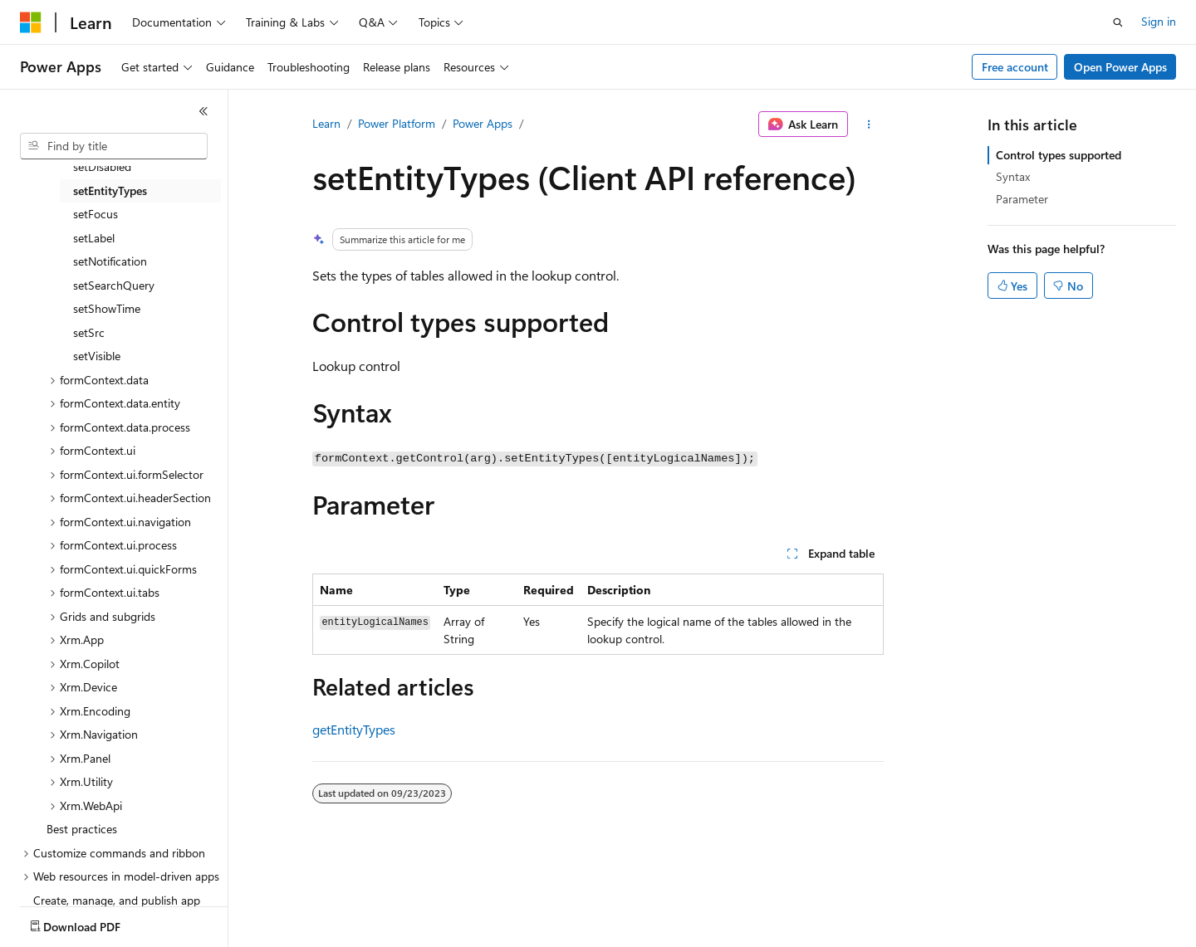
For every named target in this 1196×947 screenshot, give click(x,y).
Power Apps (482, 123)
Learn (326, 123)
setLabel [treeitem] (94, 238)
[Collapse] (203, 111)
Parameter (1022, 199)
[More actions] (869, 124)
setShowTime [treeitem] (106, 308)
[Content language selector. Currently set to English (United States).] (96, 923)
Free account (1015, 67)
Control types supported (1058, 155)
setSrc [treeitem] (89, 332)
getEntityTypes (353, 729)
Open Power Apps (1120, 67)
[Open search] (1118, 22)
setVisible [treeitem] (96, 356)
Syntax (1013, 176)
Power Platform (396, 123)
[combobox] (114, 146)
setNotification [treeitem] (110, 261)
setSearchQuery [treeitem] (113, 285)
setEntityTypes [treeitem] (110, 190)
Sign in (1158, 21)
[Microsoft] (31, 22)
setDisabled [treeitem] (102, 166)
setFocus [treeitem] (95, 214)
